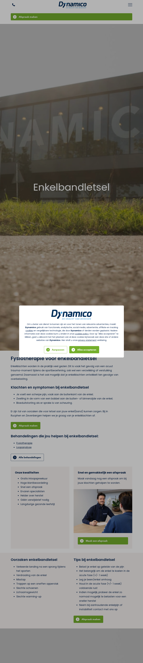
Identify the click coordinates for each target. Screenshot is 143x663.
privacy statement (87, 340)
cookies (29, 330)
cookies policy (82, 333)
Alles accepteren (86, 349)
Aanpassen (58, 349)
